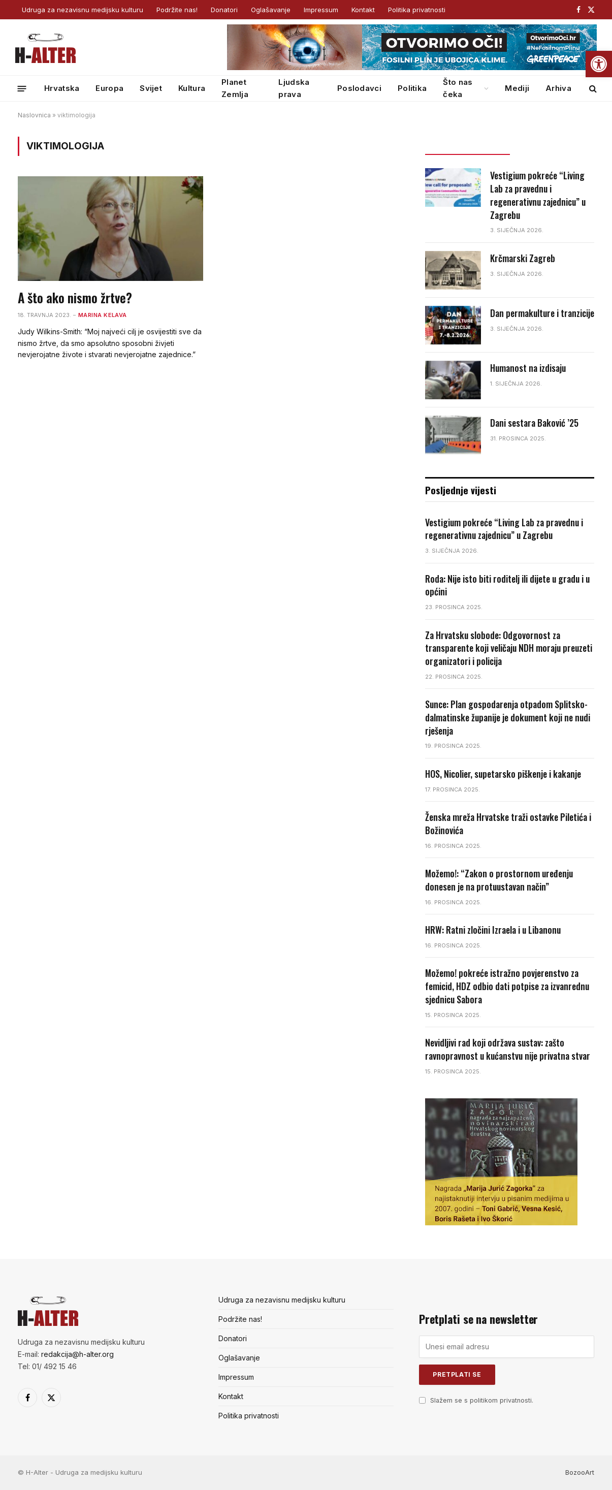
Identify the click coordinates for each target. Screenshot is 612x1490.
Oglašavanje (271, 10)
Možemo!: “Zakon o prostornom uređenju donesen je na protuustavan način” (499, 880)
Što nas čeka (457, 88)
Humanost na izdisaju (528, 368)
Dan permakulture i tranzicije (542, 313)
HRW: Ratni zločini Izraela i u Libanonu (493, 930)
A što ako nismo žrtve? (75, 297)
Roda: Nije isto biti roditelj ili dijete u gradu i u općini (507, 585)
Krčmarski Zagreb (522, 258)
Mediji (517, 88)
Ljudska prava (293, 88)
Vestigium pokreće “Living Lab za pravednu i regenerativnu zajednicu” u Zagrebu (538, 195)
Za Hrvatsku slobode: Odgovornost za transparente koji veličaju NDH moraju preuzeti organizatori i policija (508, 648)
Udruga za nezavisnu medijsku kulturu (82, 10)
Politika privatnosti (416, 10)
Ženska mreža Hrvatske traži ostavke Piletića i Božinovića (508, 824)
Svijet (151, 88)
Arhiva (558, 88)
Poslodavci (359, 88)
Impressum (321, 10)
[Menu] (22, 88)
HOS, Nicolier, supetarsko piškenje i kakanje (503, 774)
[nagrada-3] (501, 1222)
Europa (109, 88)
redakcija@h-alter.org (77, 1354)
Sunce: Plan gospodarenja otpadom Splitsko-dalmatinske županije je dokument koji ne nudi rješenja (507, 717)
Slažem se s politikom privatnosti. (481, 1400)
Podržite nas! (177, 10)
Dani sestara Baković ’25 (534, 423)
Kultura (191, 88)
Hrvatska (61, 88)
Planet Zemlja (234, 88)
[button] (599, 64)
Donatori (224, 10)
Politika (412, 88)
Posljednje (467, 145)
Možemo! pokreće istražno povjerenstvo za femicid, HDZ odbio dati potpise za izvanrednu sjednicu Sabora (507, 986)
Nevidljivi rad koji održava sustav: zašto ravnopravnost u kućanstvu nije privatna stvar (507, 1049)
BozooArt (579, 1472)
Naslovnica (34, 115)
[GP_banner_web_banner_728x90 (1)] (412, 68)
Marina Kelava (102, 315)
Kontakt (363, 10)
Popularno (552, 145)
